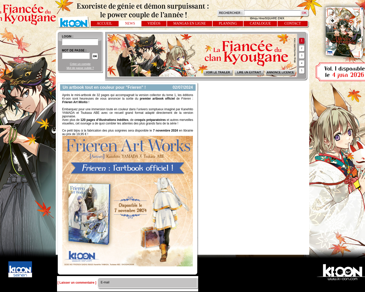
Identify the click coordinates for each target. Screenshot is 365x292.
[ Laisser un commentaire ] (77, 282)
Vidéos (154, 23)
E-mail (104, 282)
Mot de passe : (74, 50)
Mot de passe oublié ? (80, 67)
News (130, 23)
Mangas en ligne (189, 23)
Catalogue (260, 23)
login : (67, 36)
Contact (292, 23)
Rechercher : (230, 13)
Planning (228, 23)
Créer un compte (80, 63)
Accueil (104, 23)
